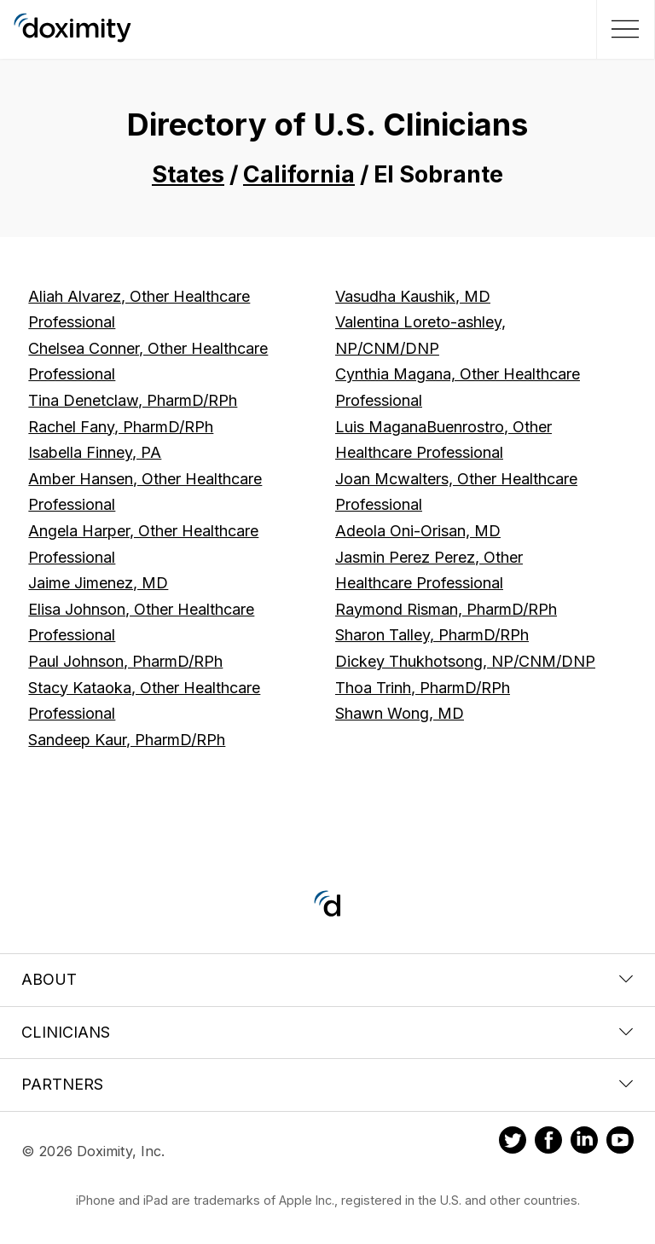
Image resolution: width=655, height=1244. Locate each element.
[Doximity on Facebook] (548, 1142)
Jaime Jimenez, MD (98, 583)
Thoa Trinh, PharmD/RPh (422, 688)
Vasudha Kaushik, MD (412, 296)
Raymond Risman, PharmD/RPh (446, 609)
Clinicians (327, 1032)
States (188, 174)
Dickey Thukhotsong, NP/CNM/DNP (465, 661)
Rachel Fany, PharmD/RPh (120, 427)
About (327, 979)
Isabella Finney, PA (94, 452)
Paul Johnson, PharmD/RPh (125, 661)
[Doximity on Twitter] (512, 1142)
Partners (327, 1084)
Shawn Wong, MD (399, 713)
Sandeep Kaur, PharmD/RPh (126, 740)
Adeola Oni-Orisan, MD (418, 531)
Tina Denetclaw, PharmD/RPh (132, 400)
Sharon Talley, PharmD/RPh (432, 635)
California (299, 174)
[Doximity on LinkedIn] (584, 1142)
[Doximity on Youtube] (620, 1142)
